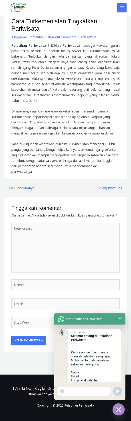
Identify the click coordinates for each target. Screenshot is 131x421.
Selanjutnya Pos (112, 188)
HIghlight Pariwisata (61, 37)
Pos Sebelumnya (19, 188)
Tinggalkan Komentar (27, 37)
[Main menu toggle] (122, 7)
